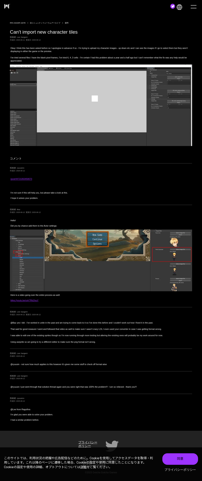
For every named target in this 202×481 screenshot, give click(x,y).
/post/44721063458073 (21, 179)
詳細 (83, 467)
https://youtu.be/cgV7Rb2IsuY (24, 300)
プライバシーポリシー (180, 470)
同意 (180, 459)
